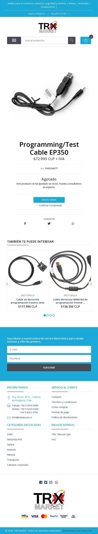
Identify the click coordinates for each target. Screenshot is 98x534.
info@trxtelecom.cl (22, 417)
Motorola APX (14, 439)
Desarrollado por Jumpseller (77, 530)
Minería (11, 454)
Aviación (11, 449)
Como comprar (60, 407)
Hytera (10, 444)
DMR (10, 434)
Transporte (13, 459)
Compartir (49, 219)
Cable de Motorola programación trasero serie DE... (27, 302)
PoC (54, 439)
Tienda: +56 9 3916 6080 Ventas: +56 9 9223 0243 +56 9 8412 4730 (25, 409)
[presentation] (7, 283)
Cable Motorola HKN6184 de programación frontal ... (70, 301)
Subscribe (49, 367)
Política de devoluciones (64, 417)
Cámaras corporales (18, 464)
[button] (60, 13)
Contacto (56, 396)
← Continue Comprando (49, 205)
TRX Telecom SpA (61, 434)
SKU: (42, 168)
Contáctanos (49, 200)
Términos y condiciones (64, 402)
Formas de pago (60, 412)
